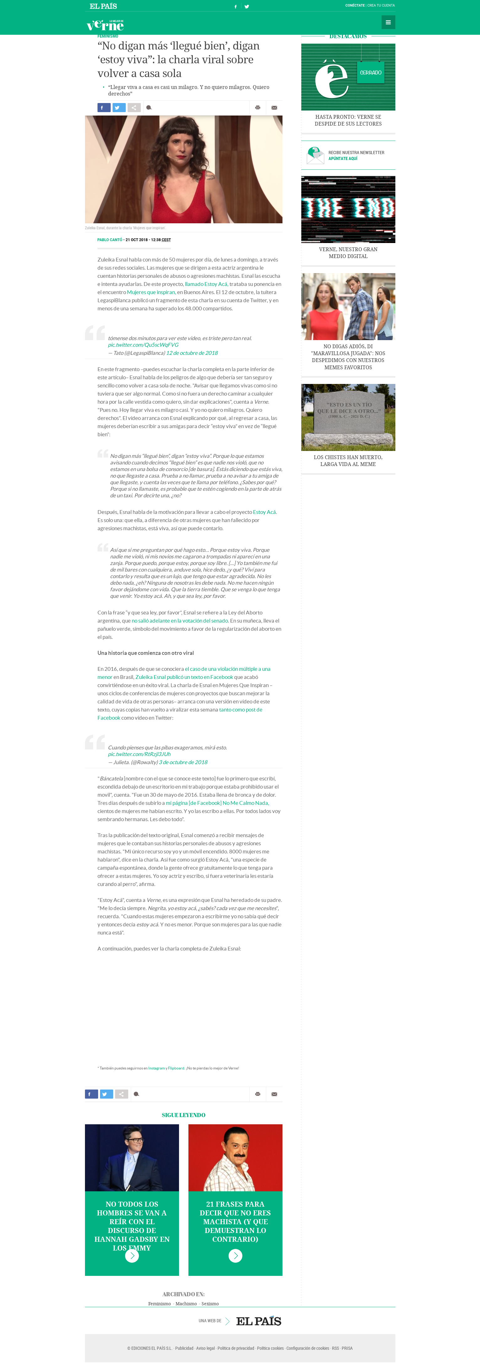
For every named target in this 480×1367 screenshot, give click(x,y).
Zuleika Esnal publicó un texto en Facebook (184, 677)
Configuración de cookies (308, 1348)
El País (104, 6)
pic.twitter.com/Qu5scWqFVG (143, 345)
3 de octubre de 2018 (183, 762)
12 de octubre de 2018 (192, 353)
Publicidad (184, 1348)
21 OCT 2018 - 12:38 (148, 240)
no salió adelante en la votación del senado (180, 621)
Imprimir (258, 108)
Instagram (156, 1068)
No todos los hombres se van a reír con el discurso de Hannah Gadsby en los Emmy (132, 1226)
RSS (335, 1348)
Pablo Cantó (111, 240)
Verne (105, 25)
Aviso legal (205, 1348)
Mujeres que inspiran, (151, 292)
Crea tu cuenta (381, 5)
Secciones (388, 22)
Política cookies (270, 1348)
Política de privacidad (236, 1348)
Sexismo (210, 1304)
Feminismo (108, 36)
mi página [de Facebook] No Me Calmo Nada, (217, 803)
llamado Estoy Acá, (207, 284)
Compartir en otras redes (134, 107)
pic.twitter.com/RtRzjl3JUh (139, 754)
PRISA (347, 1348)
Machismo (186, 1304)
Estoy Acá (264, 512)
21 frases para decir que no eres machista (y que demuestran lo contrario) (235, 1222)
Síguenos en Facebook (235, 5)
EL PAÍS (258, 1321)
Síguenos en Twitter (246, 5)
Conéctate (355, 5)
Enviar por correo (274, 108)
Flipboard (176, 1068)
